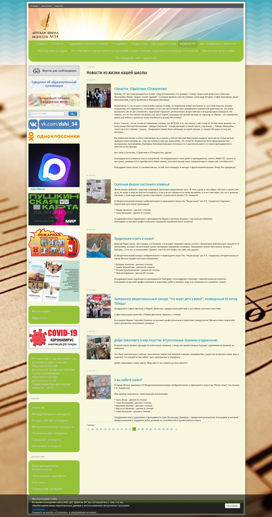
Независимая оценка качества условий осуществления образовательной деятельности (134, 51)
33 (113, 429)
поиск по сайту (46, 5)
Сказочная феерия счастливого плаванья (141, 184)
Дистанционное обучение (217, 44)
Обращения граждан (52, 51)
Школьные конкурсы (46, 446)
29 (97, 429)
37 (130, 429)
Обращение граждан (47, 489)
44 (159, 429)
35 (122, 429)
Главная (42, 44)
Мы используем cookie (218, 51)
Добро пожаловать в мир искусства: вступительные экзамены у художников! (165, 340)
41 (147, 429)
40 (143, 429)
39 (138, 429)
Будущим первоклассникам (88, 44)
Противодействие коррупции (136, 58)
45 (163, 429)
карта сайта (59, 5)
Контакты (38, 482)
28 (93, 429)
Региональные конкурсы (49, 433)
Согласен (232, 506)
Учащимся (119, 44)
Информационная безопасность (45, 467)
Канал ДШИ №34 (38, 189)
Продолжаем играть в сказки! (134, 238)
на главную (34, 5)
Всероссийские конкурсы (50, 420)
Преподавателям (163, 44)
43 (155, 429)
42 (151, 429)
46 (168, 429)
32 (109, 429)
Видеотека (39, 318)
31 (105, 429)
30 (101, 429)
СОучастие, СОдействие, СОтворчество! (140, 89)
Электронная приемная (49, 476)
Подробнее (38, 509)
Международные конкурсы (51, 414)
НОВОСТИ (187, 44)
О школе (58, 44)
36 (126, 429)
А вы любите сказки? (128, 380)
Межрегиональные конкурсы (52, 427)
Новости (38, 408)
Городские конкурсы (46, 440)
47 (172, 429)
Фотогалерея (41, 311)
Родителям (139, 44)
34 (118, 429)
